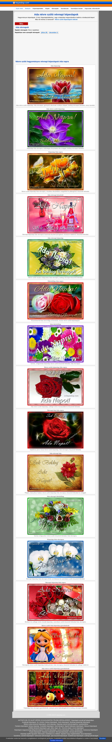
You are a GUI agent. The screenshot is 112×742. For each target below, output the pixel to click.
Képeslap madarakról (48, 732)
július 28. (44, 32)
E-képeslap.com (60, 715)
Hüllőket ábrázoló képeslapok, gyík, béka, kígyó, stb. (44, 728)
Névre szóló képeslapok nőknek (66, 19)
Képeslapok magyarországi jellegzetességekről (29, 730)
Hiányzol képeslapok (90, 726)
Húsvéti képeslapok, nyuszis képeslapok (56, 730)
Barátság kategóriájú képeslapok (80, 722)
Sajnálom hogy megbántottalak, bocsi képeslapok (76, 734)
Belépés (27, 8)
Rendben (102, 738)
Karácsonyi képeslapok (90, 730)
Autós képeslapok (63, 722)
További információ (56, 740)
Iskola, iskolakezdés (76, 730)
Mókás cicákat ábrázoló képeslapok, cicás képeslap (40, 724)
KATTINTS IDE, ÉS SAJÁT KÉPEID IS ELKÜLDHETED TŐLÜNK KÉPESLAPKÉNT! (44, 720)
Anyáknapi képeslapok (29, 722)
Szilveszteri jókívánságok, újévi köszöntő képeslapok (51, 735)
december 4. (53, 32)
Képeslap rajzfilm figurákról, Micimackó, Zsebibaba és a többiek (40, 734)
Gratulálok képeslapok (47, 726)
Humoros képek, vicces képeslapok (73, 728)
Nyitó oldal (19, 8)
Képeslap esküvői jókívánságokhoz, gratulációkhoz (72, 724)
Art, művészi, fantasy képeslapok (47, 722)
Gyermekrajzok (59, 726)
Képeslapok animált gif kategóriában (82, 720)
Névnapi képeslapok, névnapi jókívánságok (69, 732)
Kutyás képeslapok (35, 732)
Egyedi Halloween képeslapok (74, 726)
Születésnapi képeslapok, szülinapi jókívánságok (83, 735)
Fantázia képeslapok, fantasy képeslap (27, 726)
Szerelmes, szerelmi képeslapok (24, 735)
